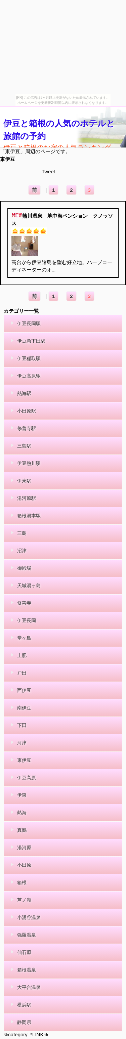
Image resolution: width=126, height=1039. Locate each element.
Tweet (48, 171)
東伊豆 (7, 159)
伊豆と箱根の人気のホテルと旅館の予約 (59, 130)
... (53, 269)
